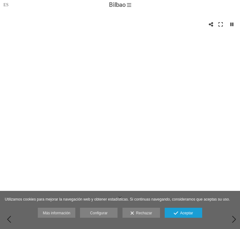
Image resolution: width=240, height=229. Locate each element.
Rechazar (141, 213)
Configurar (99, 213)
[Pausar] (232, 24)
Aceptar (183, 213)
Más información (56, 213)
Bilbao (120, 4)
